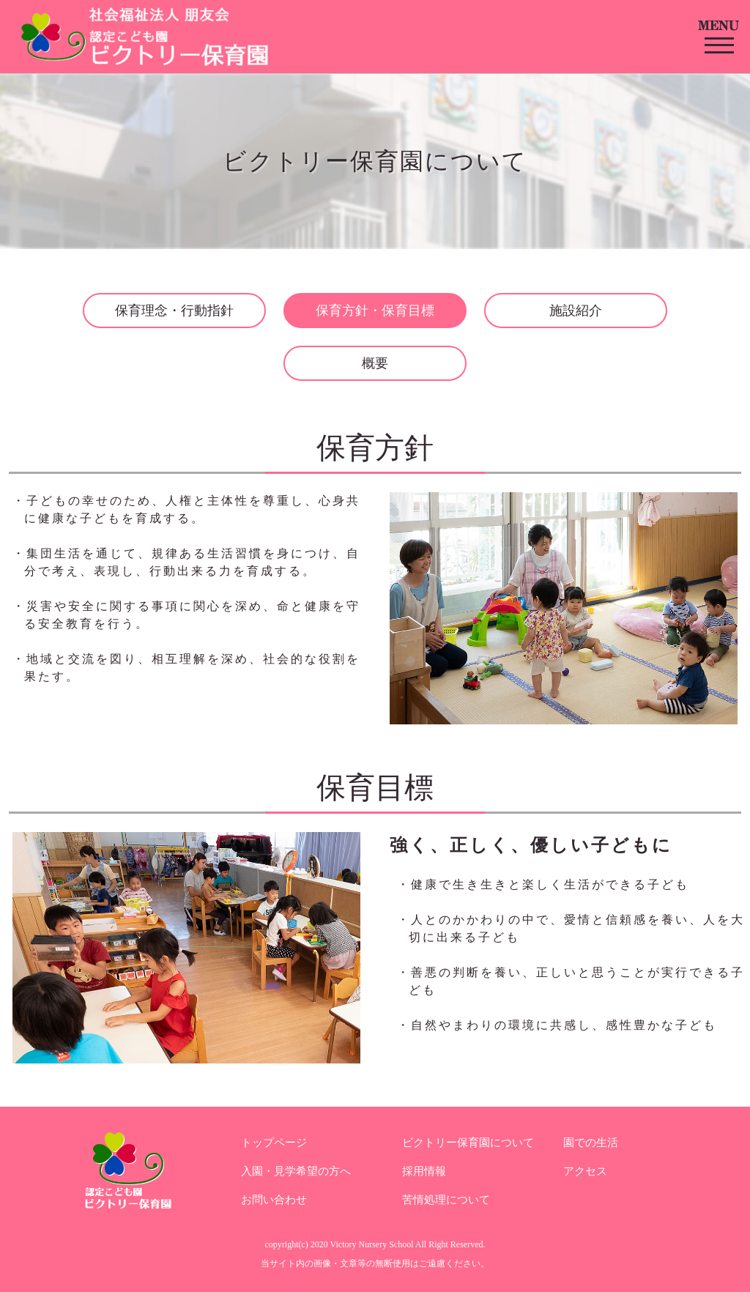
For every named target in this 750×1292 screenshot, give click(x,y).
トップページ (274, 1142)
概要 (375, 363)
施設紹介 (575, 310)
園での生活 (590, 1142)
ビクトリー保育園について (468, 1142)
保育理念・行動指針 (174, 310)
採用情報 (424, 1171)
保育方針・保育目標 (375, 310)
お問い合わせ (274, 1200)
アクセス (585, 1171)
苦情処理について (446, 1200)
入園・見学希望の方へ (296, 1171)
